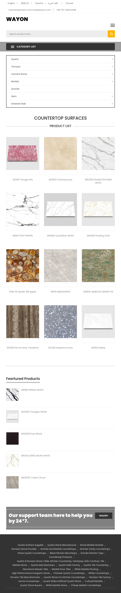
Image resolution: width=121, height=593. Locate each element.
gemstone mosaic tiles (35, 569)
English (11, 3)
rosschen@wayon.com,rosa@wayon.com (30, 9)
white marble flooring (86, 569)
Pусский (69, 3)
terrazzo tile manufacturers (25, 577)
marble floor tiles (61, 569)
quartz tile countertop (96, 565)
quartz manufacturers (43, 565)
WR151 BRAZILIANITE (60, 291)
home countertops (28, 581)
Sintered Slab (62, 104)
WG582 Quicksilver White (60, 235)
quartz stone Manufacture (61, 545)
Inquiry (103, 515)
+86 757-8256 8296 (66, 9)
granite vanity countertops (95, 549)
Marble (62, 81)
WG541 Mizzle (98, 347)
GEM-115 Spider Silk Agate (22, 291)
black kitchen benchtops (63, 553)
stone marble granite (91, 545)
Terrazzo (62, 67)
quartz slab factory (69, 565)
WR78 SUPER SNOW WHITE (35, 455)
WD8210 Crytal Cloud (33, 477)
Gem (62, 96)
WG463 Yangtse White (34, 411)
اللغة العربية (53, 3)
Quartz (62, 59)
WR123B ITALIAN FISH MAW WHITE (98, 181)
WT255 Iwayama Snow (60, 347)
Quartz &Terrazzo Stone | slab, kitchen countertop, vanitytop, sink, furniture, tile (60, 561)
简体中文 (25, 3)
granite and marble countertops (58, 549)
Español (39, 3)
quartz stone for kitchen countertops (64, 577)
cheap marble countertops (86, 585)
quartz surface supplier (31, 545)
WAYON (17, 19)
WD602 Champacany (60, 179)
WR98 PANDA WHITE (32, 389)
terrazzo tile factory (100, 577)
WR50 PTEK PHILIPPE (22, 235)
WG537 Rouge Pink (23, 179)
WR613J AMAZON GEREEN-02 (98, 291)
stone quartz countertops (32, 553)
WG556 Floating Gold (98, 235)
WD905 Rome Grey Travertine (23, 347)
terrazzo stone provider (24, 549)
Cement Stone (62, 74)
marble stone (20, 565)
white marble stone (56, 585)
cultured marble (94, 581)
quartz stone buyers (31, 585)
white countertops (98, 573)
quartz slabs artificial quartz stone (62, 581)
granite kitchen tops (92, 553)
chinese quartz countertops (69, 573)
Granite (15, 88)
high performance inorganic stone (31, 573)
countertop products (60, 557)
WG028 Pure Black (31, 433)
